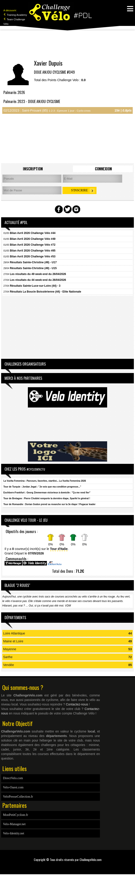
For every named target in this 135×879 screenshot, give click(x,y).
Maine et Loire (13, 641)
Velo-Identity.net (13, 833)
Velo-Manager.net (14, 824)
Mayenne (9, 649)
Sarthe (7, 657)
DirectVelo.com (13, 778)
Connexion (103, 169)
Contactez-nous (77, 704)
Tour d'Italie (59, 549)
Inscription (33, 169)
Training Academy (15, 15)
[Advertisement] (67, 45)
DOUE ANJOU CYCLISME (50, 72)
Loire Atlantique (14, 633)
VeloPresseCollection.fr (18, 796)
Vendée (8, 665)
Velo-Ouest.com (13, 787)
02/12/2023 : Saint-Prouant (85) (47, 110)
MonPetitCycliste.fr (15, 815)
